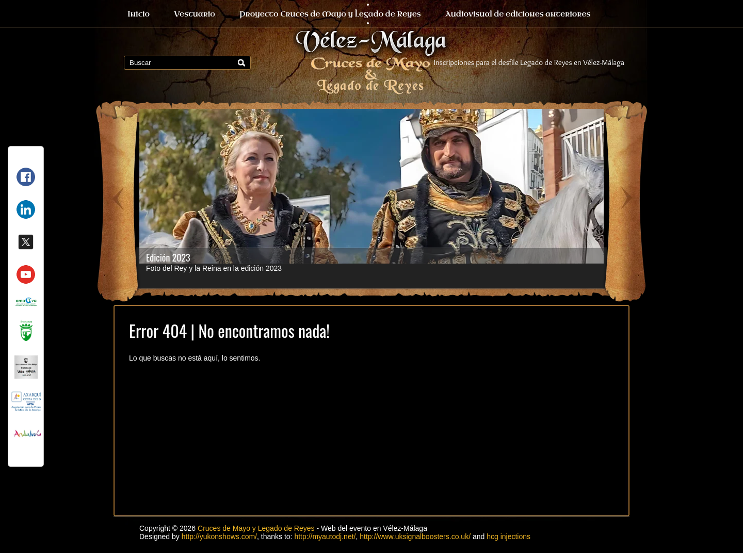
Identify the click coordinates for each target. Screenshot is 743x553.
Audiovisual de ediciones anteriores (518, 14)
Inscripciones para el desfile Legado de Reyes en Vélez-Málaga (529, 62)
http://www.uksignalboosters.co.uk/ (415, 536)
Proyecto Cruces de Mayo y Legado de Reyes (330, 14)
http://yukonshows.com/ (219, 536)
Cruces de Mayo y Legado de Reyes (256, 528)
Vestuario (194, 14)
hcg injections (508, 536)
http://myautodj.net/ (325, 536)
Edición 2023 (168, 257)
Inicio (138, 14)
